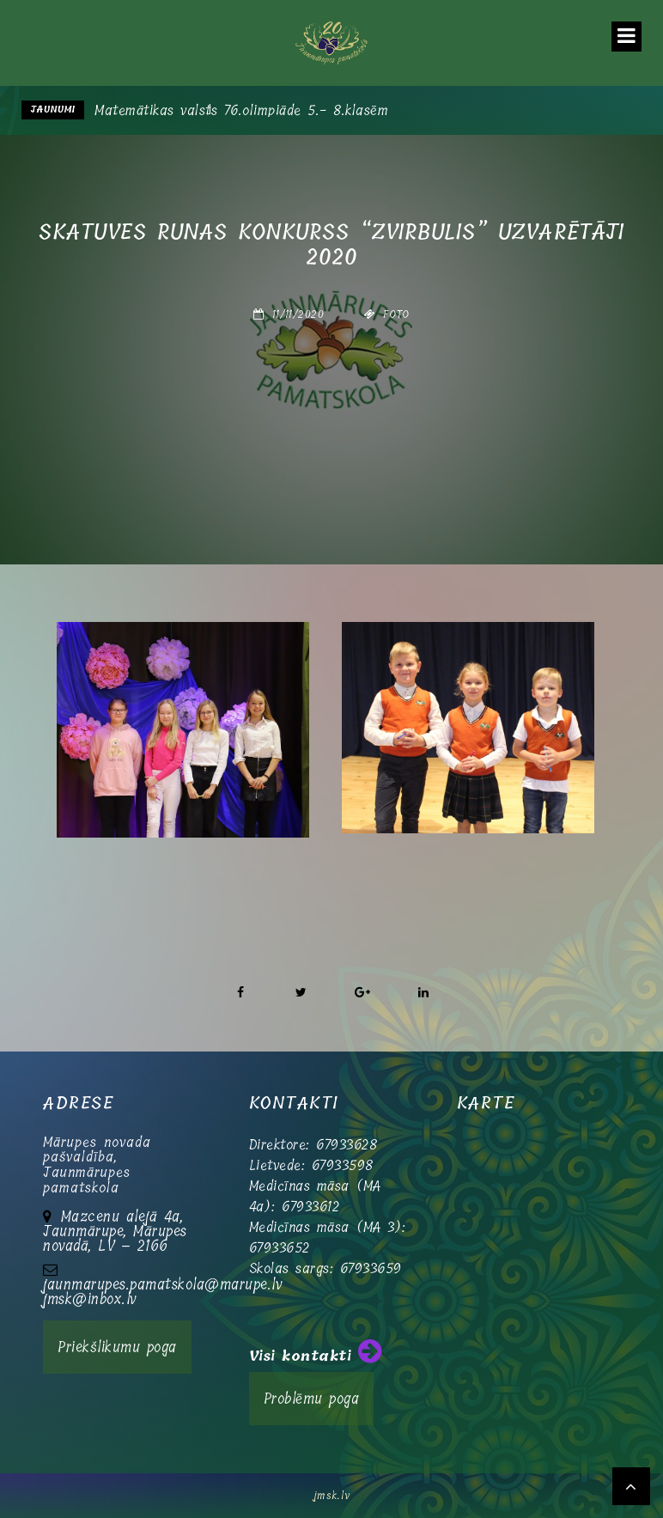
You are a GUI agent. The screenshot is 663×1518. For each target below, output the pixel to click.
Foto (396, 314)
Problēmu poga (312, 1399)
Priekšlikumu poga (117, 1347)
